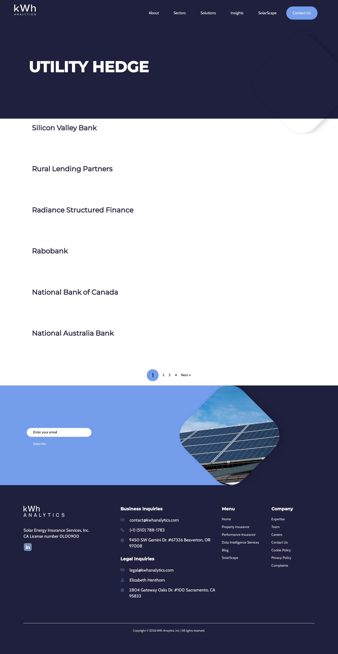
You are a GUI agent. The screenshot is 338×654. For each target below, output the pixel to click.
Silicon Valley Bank (64, 128)
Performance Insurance (238, 535)
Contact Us (302, 13)
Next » (186, 375)
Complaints (279, 565)
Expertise (278, 519)
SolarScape (267, 13)
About (156, 13)
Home (226, 519)
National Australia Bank (73, 333)
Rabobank (50, 251)
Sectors (182, 13)
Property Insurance (235, 527)
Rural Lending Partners (72, 169)
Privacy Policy (281, 558)
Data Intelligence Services (240, 542)
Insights (240, 13)
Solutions (210, 13)
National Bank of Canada (75, 292)
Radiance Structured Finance (82, 210)
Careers (276, 535)
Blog (225, 550)
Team (275, 527)
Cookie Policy (281, 550)
